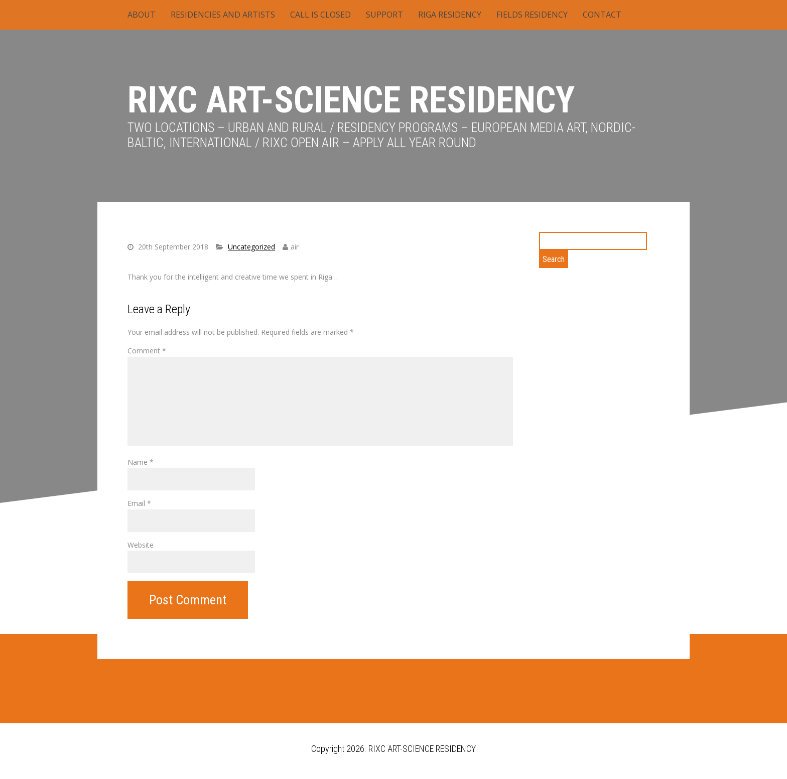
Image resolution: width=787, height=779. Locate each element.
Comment (146, 350)
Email (139, 503)
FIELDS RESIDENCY (532, 14)
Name (140, 462)
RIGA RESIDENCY (449, 14)
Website (140, 545)
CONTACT (602, 14)
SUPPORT (384, 14)
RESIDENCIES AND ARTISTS (223, 14)
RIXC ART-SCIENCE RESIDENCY (351, 100)
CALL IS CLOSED (320, 14)
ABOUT (141, 14)
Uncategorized (251, 246)
